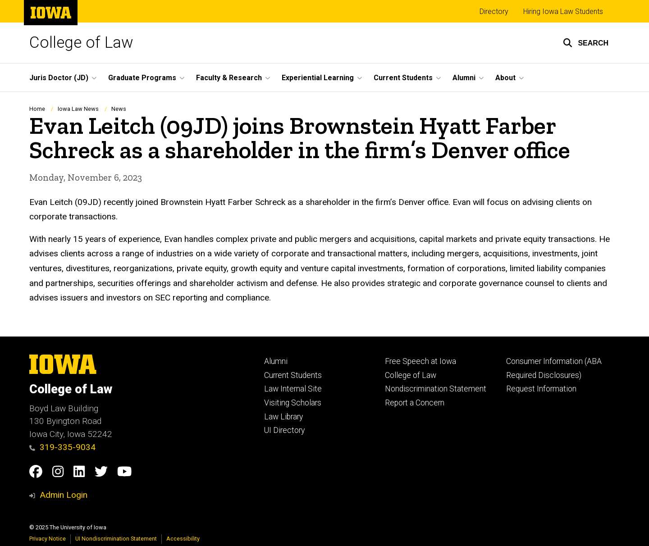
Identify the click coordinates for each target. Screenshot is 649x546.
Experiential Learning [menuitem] (318, 77)
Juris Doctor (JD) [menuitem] (58, 77)
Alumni (276, 361)
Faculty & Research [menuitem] (229, 77)
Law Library (283, 416)
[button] (586, 43)
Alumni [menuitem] (463, 77)
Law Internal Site (293, 388)
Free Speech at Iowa (420, 361)
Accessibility (183, 538)
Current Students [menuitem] (403, 77)
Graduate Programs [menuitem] (142, 77)
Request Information (541, 388)
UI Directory (284, 430)
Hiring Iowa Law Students (563, 11)
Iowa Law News (78, 108)
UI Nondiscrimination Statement (116, 538)
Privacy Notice (47, 538)
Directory (494, 11)
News (118, 108)
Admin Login (63, 495)
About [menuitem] (505, 77)
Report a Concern (414, 402)
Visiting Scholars (292, 402)
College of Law (81, 42)
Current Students (293, 375)
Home (37, 108)
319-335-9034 (62, 447)
